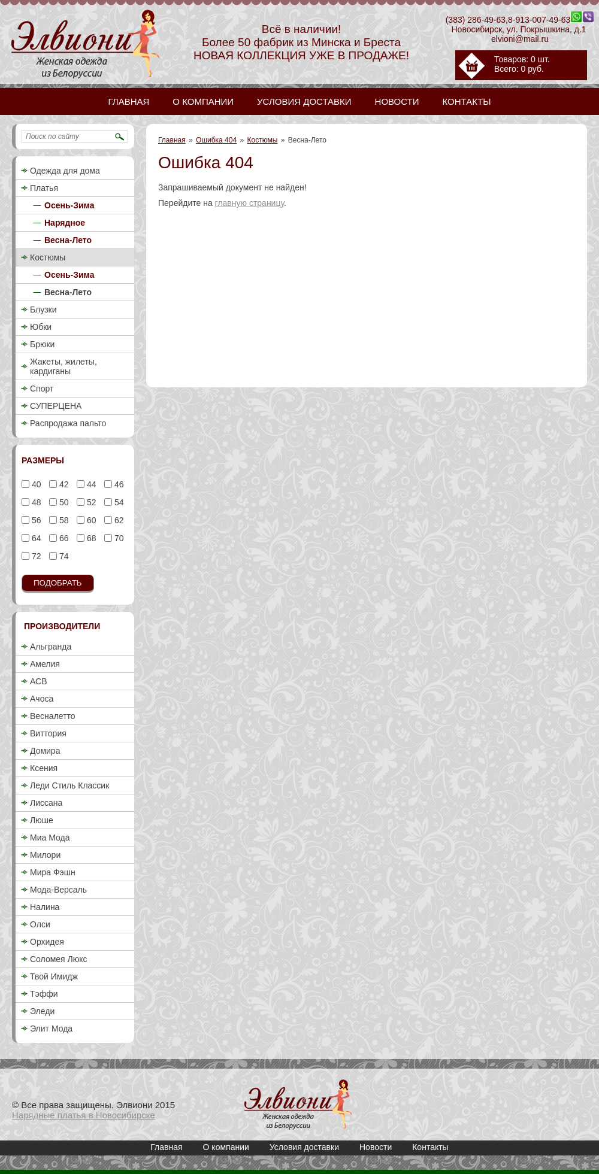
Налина (44, 907)
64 (35, 538)
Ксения (44, 768)
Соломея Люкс (58, 959)
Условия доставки (304, 1147)
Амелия (45, 664)
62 (117, 520)
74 (62, 556)
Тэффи (44, 994)
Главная (172, 140)
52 (90, 502)
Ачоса (41, 698)
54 (117, 502)
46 (117, 484)
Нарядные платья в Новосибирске (83, 1115)
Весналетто (52, 716)
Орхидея (47, 942)
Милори (45, 855)
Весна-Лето (68, 240)
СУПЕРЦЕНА (55, 406)
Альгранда (50, 646)
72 (35, 556)
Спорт (41, 388)
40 (35, 484)
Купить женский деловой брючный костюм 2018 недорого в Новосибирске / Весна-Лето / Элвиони (298, 1104)
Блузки (43, 309)
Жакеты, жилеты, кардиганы (63, 366)
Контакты (430, 1147)
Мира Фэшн (52, 872)
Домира (45, 751)
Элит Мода (51, 1028)
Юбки (41, 327)
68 (90, 538)
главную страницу (249, 203)
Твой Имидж (54, 976)
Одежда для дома (65, 170)
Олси (40, 924)
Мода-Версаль (58, 889)
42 (62, 484)
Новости (375, 1147)
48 (35, 502)
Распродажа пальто (68, 423)
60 (90, 520)
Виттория (48, 733)
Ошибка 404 (216, 140)
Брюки (42, 344)
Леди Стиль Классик (69, 785)
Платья (44, 188)
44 (90, 484)
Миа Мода (49, 837)
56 (35, 520)
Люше (41, 820)
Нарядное (64, 222)
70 (117, 538)
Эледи (42, 1011)
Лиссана (46, 803)
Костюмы (262, 140)
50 (62, 502)
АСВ (38, 681)
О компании (226, 1147)
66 (62, 538)
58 (62, 520)
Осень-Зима (69, 205)
